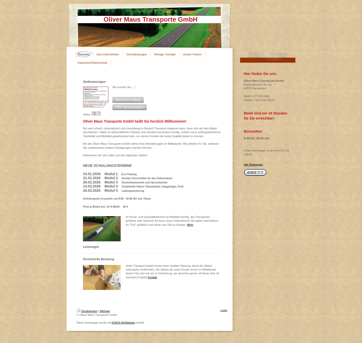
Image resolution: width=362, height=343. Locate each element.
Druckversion (87, 311)
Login (223, 310)
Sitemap (105, 311)
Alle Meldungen (253, 164)
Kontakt (152, 277)
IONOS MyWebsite (123, 322)
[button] (128, 100)
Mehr (190, 224)
